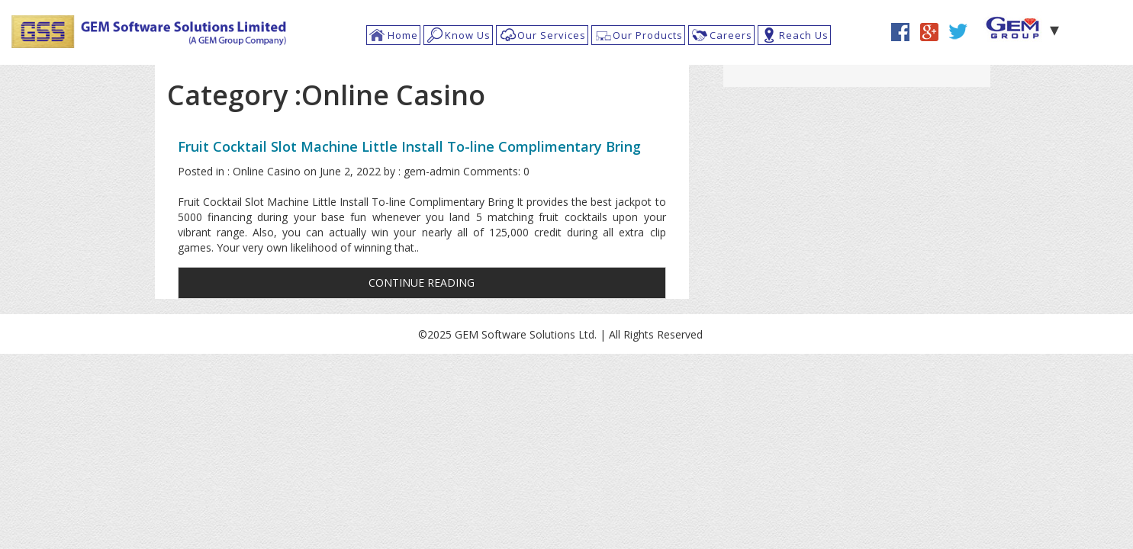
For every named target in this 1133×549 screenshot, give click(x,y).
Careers (731, 35)
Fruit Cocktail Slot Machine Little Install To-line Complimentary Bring (409, 146)
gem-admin (432, 171)
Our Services (551, 35)
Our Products (648, 35)
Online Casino (267, 171)
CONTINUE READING (422, 282)
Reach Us (804, 35)
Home (403, 35)
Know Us (468, 35)
